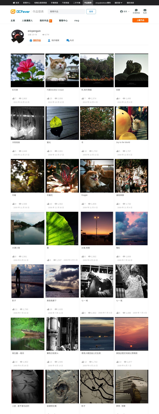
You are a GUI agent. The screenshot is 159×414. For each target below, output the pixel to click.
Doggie (84, 195)
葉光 (49, 142)
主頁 (13, 20)
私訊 (72, 40)
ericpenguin (34, 31)
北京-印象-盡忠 (18, 396)
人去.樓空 (85, 396)
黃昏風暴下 (51, 301)
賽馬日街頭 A (52, 353)
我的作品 (46, 20)
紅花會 (15, 90)
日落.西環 (85, 248)
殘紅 (118, 248)
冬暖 (14, 195)
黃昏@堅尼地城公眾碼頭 (126, 322)
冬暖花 (50, 195)
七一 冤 (119, 301)
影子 (14, 301)
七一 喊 (84, 301)
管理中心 (63, 20)
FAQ (77, 20)
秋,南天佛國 (86, 90)
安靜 (118, 90)
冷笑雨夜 (16, 142)
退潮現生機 (51, 375)
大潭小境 (16, 248)
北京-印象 (51, 396)
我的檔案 (55, 40)
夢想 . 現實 (121, 375)
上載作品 (140, 20)
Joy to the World (123, 142)
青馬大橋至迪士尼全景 (91, 322)
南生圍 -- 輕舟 (18, 353)
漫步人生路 (121, 396)
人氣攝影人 (27, 20)
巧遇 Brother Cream (55, 90)
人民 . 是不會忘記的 (20, 375)
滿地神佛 (120, 195)
